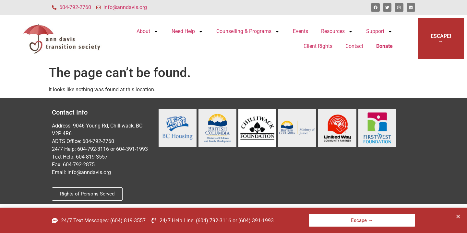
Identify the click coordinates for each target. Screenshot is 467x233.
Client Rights (318, 46)
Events (300, 31)
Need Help (187, 31)
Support (379, 31)
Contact (354, 46)
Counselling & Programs (248, 31)
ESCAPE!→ (441, 38)
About (148, 31)
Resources (337, 31)
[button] (458, 217)
